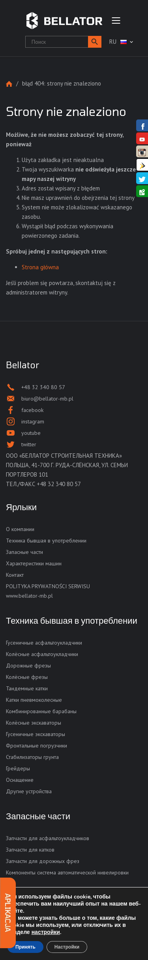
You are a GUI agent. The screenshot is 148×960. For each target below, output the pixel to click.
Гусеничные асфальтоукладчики (44, 642)
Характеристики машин (34, 563)
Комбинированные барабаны (41, 711)
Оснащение (20, 779)
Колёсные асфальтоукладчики (42, 654)
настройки (46, 932)
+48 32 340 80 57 (59, 484)
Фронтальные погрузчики (36, 745)
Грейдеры (18, 768)
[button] (94, 42)
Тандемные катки (27, 688)
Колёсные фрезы (27, 676)
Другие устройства (29, 791)
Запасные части (24, 551)
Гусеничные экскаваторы (35, 734)
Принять (25, 947)
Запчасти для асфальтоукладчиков (47, 838)
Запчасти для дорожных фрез (42, 861)
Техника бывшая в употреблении (46, 540)
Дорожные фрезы (28, 665)
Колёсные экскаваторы (33, 722)
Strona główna (9, 84)
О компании (20, 529)
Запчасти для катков (30, 849)
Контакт (15, 574)
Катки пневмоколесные (34, 699)
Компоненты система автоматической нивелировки (67, 872)
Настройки (66, 947)
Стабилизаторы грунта (32, 757)
